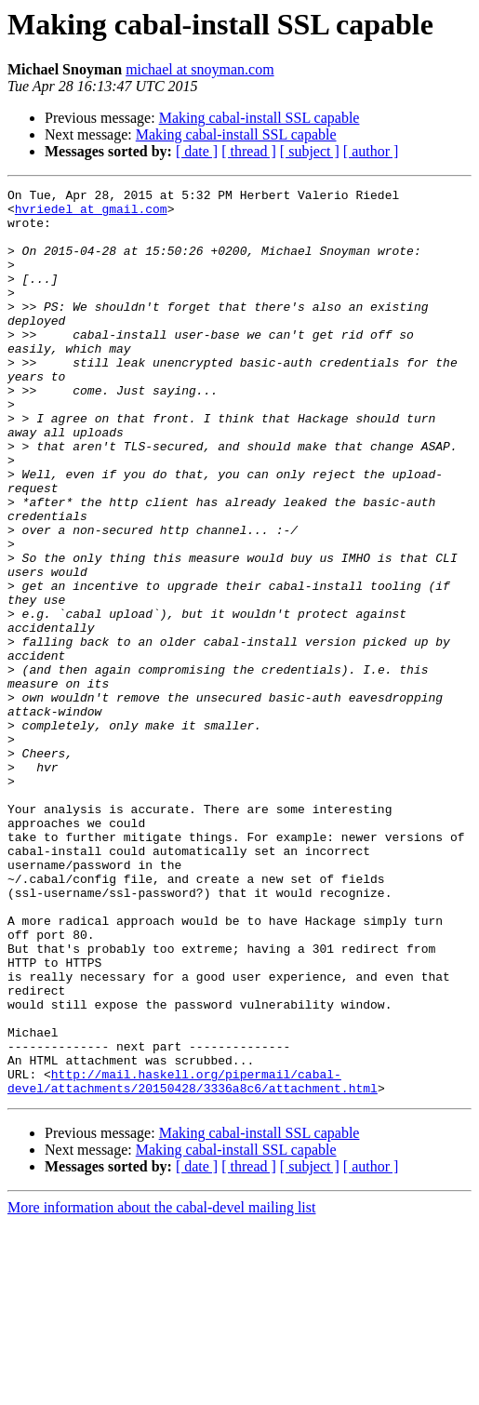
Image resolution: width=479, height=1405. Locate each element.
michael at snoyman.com (200, 69)
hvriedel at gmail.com (91, 214)
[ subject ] (309, 151)
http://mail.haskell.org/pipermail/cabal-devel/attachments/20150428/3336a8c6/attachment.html (192, 1261)
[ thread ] (248, 151)
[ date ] (197, 151)
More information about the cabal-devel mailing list (161, 1389)
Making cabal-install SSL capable (259, 118)
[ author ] (371, 151)
